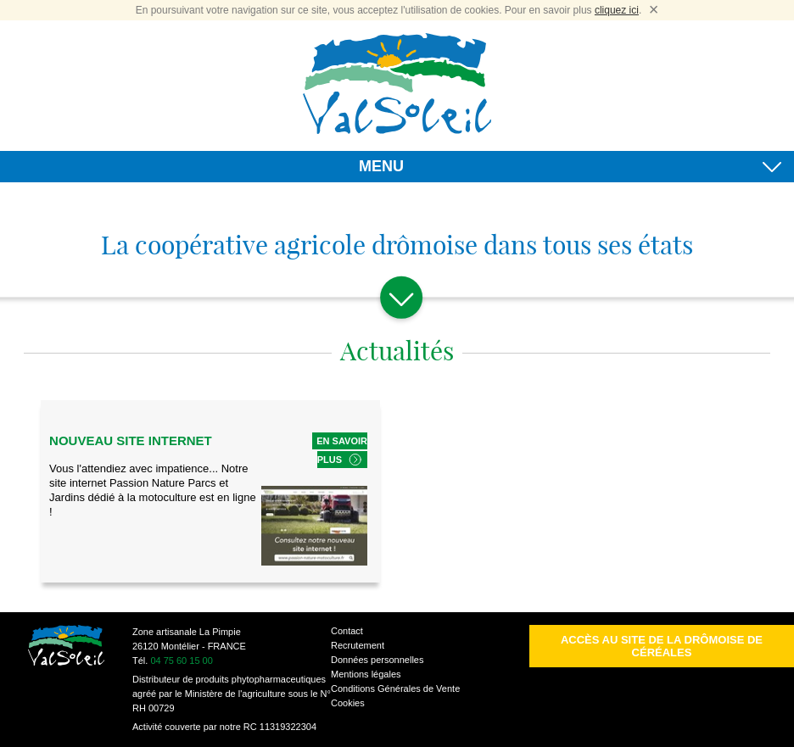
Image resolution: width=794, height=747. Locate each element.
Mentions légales (366, 674)
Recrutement (357, 645)
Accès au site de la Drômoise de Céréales (662, 646)
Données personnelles (377, 660)
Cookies (348, 703)
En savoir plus (341, 450)
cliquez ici (617, 10)
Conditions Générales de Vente (395, 688)
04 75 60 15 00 (181, 660)
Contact (347, 631)
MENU (569, 169)
